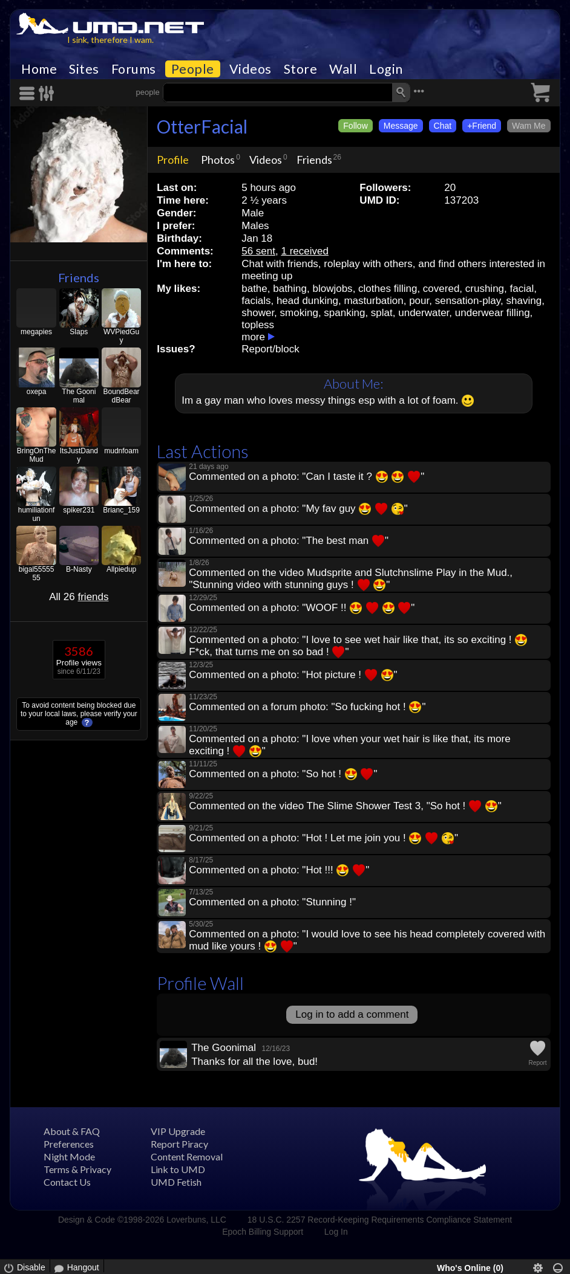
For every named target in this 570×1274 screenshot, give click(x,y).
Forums (133, 69)
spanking (344, 312)
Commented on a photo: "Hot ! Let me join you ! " (323, 838)
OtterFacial (202, 126)
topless (257, 325)
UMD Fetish (176, 1182)
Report (538, 1062)
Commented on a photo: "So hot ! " (283, 774)
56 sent (258, 251)
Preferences (69, 1144)
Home (39, 69)
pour (419, 300)
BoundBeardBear (121, 395)
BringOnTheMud (36, 455)
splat (382, 312)
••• (418, 91)
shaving (524, 300)
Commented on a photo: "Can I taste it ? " (306, 476)
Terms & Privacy (77, 1169)
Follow (355, 126)
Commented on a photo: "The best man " (288, 540)
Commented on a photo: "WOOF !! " (301, 607)
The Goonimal (79, 395)
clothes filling (387, 288)
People (192, 69)
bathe (254, 288)
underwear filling (492, 312)
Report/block (270, 349)
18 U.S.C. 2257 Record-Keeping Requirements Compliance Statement (379, 1219)
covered (441, 288)
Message (401, 126)
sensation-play (467, 300)
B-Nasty (79, 569)
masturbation (373, 300)
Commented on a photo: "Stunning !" (272, 902)
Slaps (79, 332)
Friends (78, 277)
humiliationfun (36, 514)
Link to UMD (178, 1169)
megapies (36, 332)
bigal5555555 (36, 573)
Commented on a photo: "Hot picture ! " (293, 675)
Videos (250, 69)
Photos (218, 159)
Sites (84, 69)
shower (257, 312)
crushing (484, 288)
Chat (443, 126)
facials (255, 300)
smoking (299, 312)
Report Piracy (179, 1144)
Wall (343, 69)
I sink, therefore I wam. (110, 39)
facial (522, 288)
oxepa (37, 391)
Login (386, 69)
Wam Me (528, 126)
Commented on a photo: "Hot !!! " (279, 870)
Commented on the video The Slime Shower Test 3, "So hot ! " (345, 806)
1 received (304, 251)
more (253, 337)
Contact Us (67, 1182)
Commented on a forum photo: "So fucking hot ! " (307, 707)
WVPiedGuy (121, 336)
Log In (336, 1232)
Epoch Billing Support (262, 1232)
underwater (423, 312)
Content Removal (187, 1156)
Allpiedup (121, 569)
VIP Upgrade (178, 1131)
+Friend (481, 126)
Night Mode (69, 1156)
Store (301, 69)
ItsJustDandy (79, 455)
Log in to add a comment (351, 1014)
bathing (290, 288)
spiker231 (78, 510)
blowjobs (332, 288)
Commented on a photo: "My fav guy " (298, 508)
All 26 (78, 597)
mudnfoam (121, 451)
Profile (173, 159)
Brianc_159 (121, 510)
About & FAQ (72, 1131)
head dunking (307, 300)
